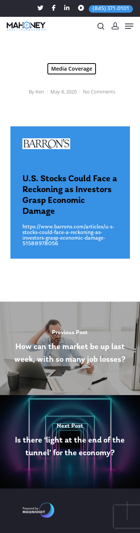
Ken (39, 91)
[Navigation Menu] (129, 26)
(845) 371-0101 (111, 9)
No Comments (99, 91)
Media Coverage (71, 68)
